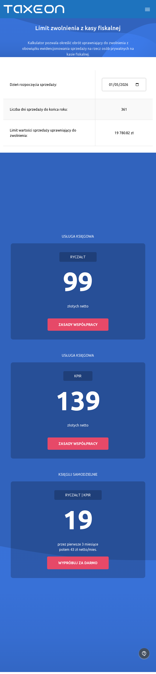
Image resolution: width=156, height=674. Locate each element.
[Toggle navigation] (147, 9)
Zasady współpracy (78, 325)
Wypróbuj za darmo (78, 563)
